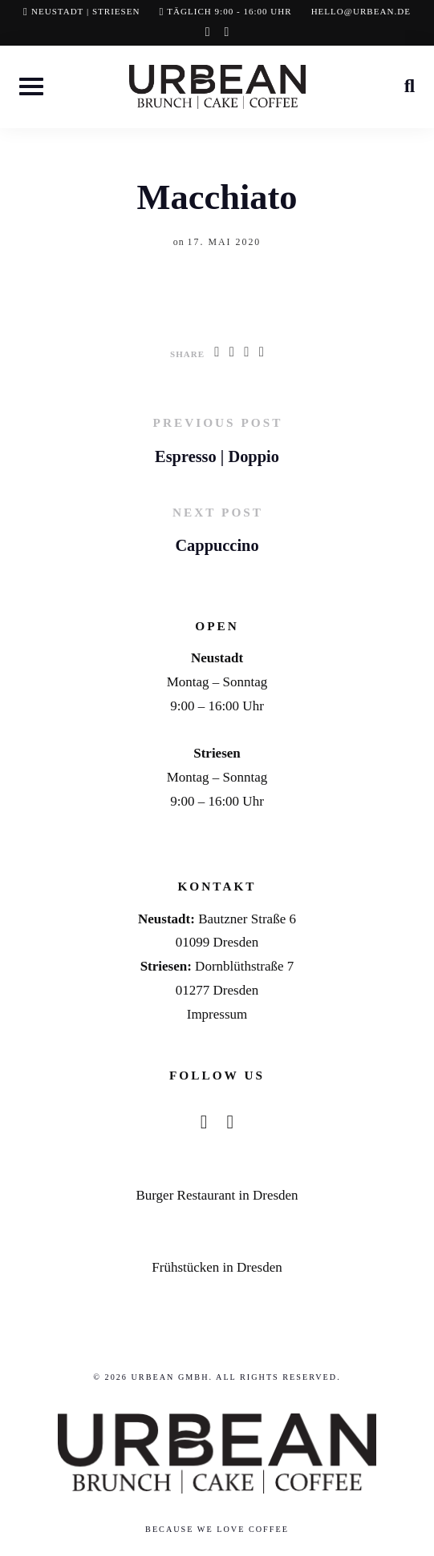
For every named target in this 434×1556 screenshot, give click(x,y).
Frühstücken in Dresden (217, 1267)
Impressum (217, 1014)
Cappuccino (216, 545)
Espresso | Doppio (217, 456)
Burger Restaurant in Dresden (217, 1195)
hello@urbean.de (361, 11)
